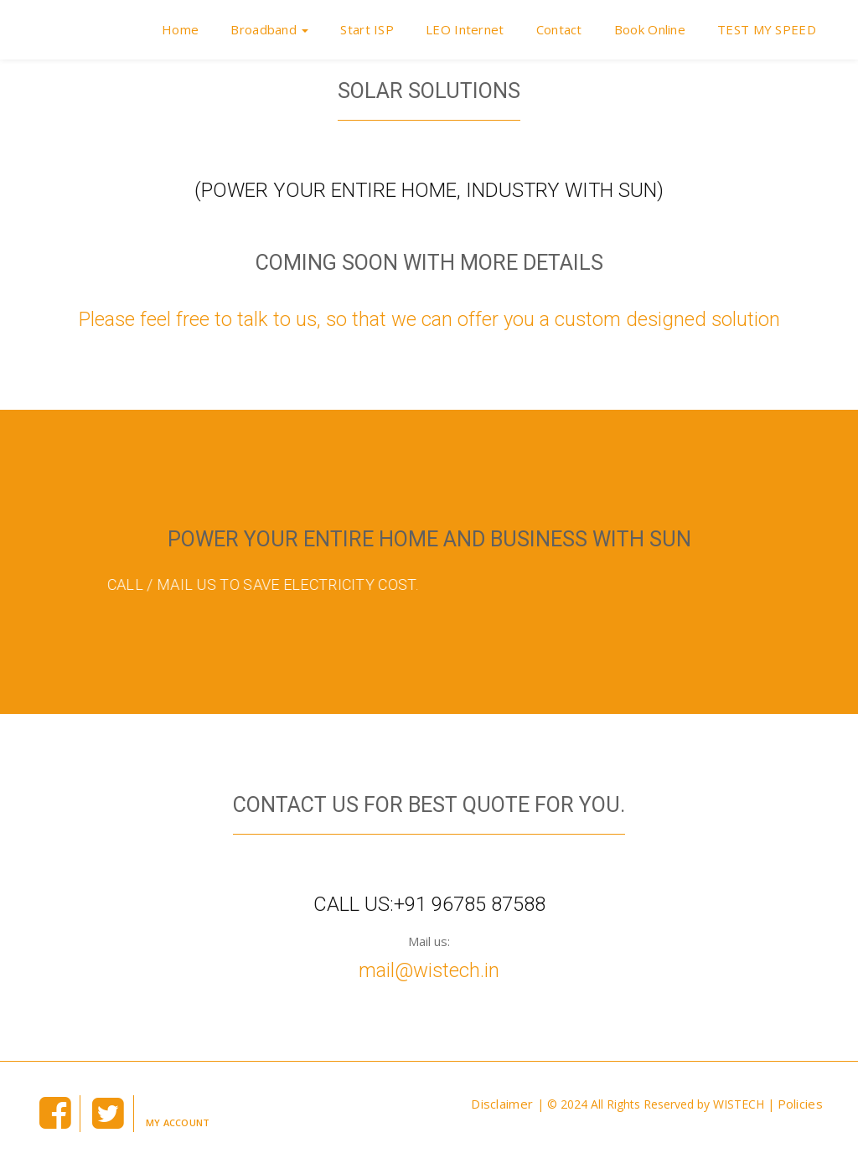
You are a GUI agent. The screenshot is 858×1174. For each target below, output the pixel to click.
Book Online (649, 29)
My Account (178, 1122)
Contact (559, 29)
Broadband (269, 29)
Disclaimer (503, 1103)
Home (180, 29)
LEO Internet (465, 29)
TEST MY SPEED (766, 29)
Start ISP (367, 29)
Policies (800, 1103)
